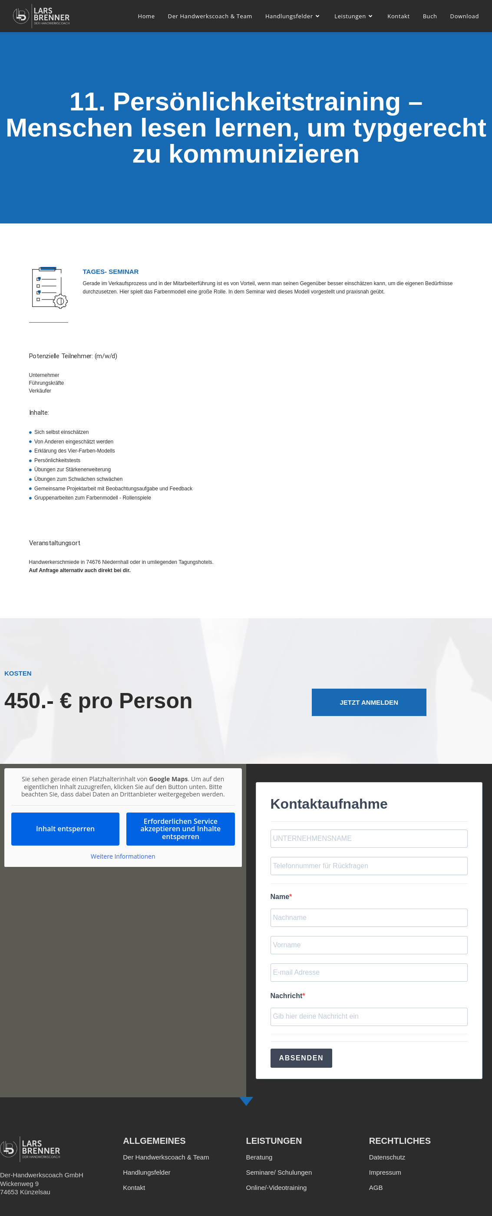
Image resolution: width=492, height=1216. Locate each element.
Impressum (385, 1172)
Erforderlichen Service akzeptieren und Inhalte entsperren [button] (181, 828)
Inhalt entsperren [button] (65, 828)
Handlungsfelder (146, 1172)
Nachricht (287, 995)
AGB (376, 1187)
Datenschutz (387, 1157)
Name (280, 896)
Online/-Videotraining (276, 1187)
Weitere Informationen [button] (123, 856)
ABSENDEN (301, 1058)
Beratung (259, 1157)
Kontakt (134, 1187)
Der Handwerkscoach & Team (166, 1157)
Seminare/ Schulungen (279, 1172)
